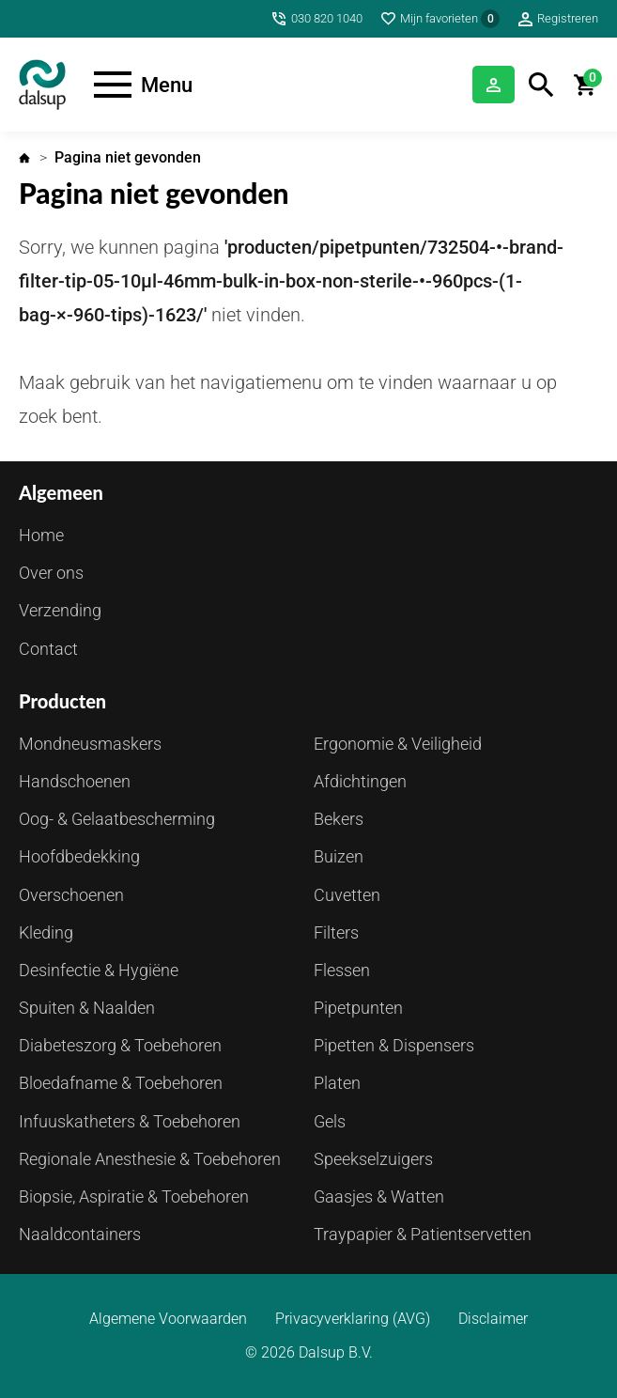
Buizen (338, 856)
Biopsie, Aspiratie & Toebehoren (134, 1196)
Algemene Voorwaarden (168, 1319)
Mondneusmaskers (90, 743)
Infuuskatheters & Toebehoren (129, 1121)
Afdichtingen (360, 781)
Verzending (60, 610)
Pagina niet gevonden (127, 157)
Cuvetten (347, 895)
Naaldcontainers (80, 1234)
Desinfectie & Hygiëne (98, 970)
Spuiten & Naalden (87, 1007)
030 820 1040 (326, 18)
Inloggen (493, 84)
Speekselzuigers (373, 1159)
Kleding (46, 932)
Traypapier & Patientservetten (423, 1234)
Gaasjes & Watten (379, 1196)
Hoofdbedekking (79, 856)
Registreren (567, 18)
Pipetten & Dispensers (394, 1045)
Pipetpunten (358, 1007)
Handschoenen (75, 781)
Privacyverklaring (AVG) (352, 1319)
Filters (336, 932)
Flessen (342, 970)
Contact (48, 649)
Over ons (51, 572)
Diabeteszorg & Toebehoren (120, 1045)
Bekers (338, 819)
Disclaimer (493, 1319)
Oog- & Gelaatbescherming (117, 819)
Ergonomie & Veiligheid (398, 743)
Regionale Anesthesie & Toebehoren (150, 1159)
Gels (330, 1121)
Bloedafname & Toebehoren (121, 1083)
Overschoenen (71, 895)
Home (24, 157)
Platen (337, 1083)
